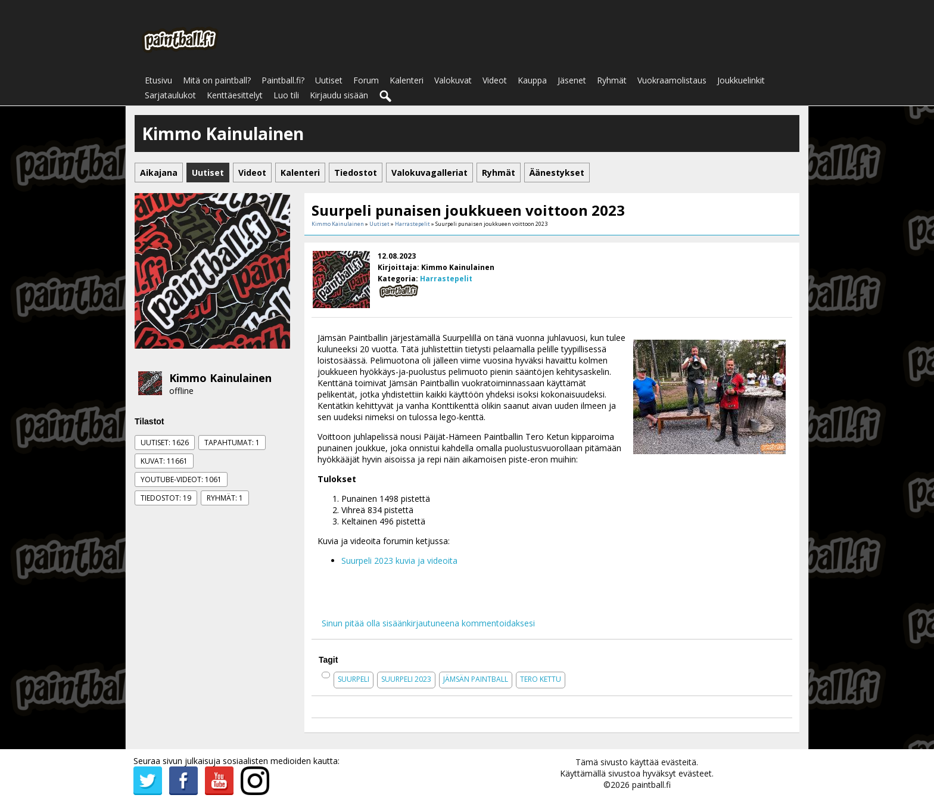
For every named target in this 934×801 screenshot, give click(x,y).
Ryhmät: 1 (225, 498)
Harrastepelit (412, 224)
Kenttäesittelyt (235, 95)
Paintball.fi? (282, 80)
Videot (494, 80)
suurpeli (353, 679)
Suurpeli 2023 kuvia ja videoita (399, 560)
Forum (366, 80)
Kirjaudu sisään (339, 95)
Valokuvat (453, 80)
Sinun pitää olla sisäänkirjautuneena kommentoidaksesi (428, 623)
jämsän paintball (475, 679)
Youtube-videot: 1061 (181, 479)
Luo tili (286, 95)
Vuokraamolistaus (671, 80)
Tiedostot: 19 (166, 498)
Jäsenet (572, 80)
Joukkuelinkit (741, 80)
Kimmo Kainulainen (220, 378)
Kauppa (532, 80)
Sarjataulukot (170, 95)
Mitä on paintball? (217, 80)
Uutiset (329, 80)
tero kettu (540, 679)
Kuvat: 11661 (164, 461)
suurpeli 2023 (406, 679)
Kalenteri (407, 80)
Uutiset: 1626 (165, 442)
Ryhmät (612, 80)
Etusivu (158, 80)
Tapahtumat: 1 (232, 442)
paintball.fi (651, 784)
